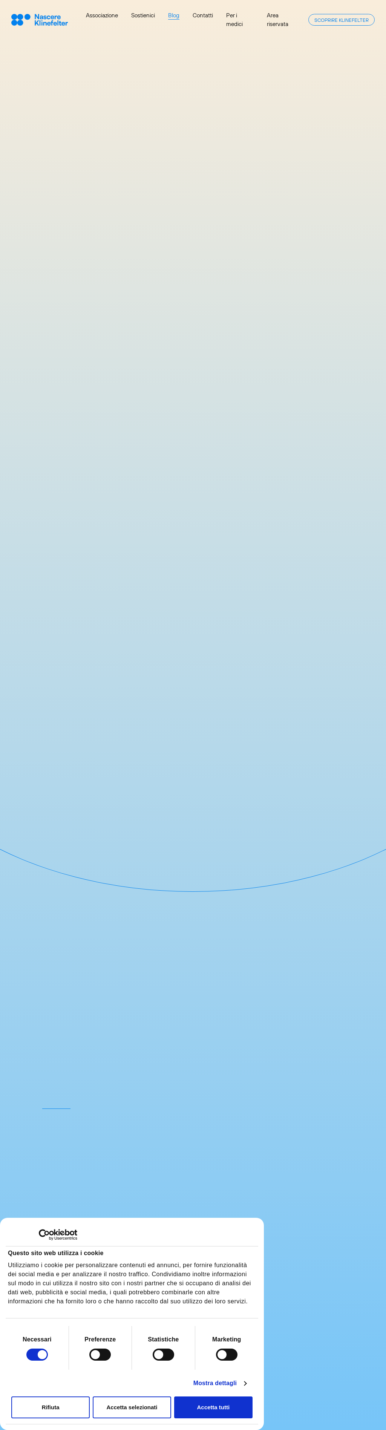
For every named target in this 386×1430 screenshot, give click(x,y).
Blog (173, 15)
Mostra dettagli (215, 1383)
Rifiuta (51, 1407)
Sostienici (143, 15)
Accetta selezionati (131, 1407)
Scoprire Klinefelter (341, 20)
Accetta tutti (213, 1407)
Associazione (102, 15)
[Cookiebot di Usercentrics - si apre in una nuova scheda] (44, 1234)
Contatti (203, 15)
